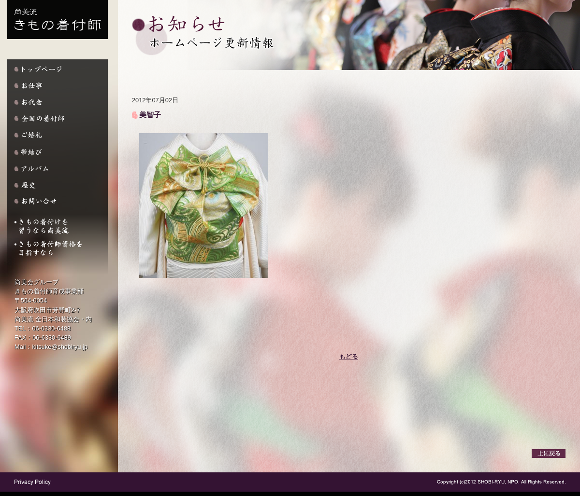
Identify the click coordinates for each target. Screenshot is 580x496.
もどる (348, 356)
